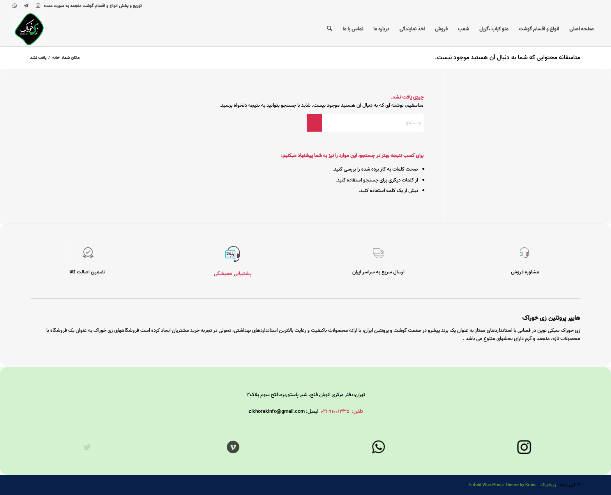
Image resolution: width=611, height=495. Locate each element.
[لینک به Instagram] (38, 6)
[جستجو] (329, 29)
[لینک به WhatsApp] (14, 6)
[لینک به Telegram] (26, 6)
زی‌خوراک (548, 484)
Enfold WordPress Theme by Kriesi (503, 484)
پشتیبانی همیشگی (232, 274)
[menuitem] (581, 29)
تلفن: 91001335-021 (342, 411)
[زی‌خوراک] (29, 29)
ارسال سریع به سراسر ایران (378, 272)
